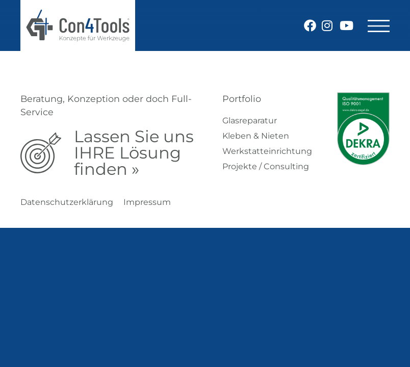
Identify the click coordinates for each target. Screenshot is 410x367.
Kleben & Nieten (255, 136)
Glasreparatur (249, 120)
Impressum (147, 202)
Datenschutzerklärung (66, 202)
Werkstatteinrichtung (267, 151)
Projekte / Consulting (265, 166)
